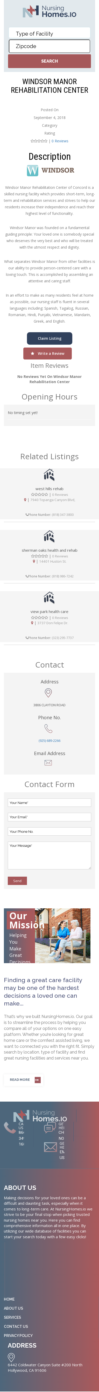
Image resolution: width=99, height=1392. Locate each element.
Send (17, 880)
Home (9, 1300)
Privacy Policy (18, 1337)
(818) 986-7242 (63, 576)
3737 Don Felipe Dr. (53, 623)
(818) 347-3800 (63, 514)
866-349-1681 (23, 1138)
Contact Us (16, 1328)
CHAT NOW (64, 1135)
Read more (20, 1080)
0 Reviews (60, 140)
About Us (13, 1309)
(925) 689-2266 (49, 740)
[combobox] (50, 32)
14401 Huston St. (53, 561)
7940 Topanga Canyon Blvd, (52, 499)
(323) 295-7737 (63, 637)
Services (12, 1318)
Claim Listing (49, 338)
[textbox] (50, 34)
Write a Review (47, 353)
